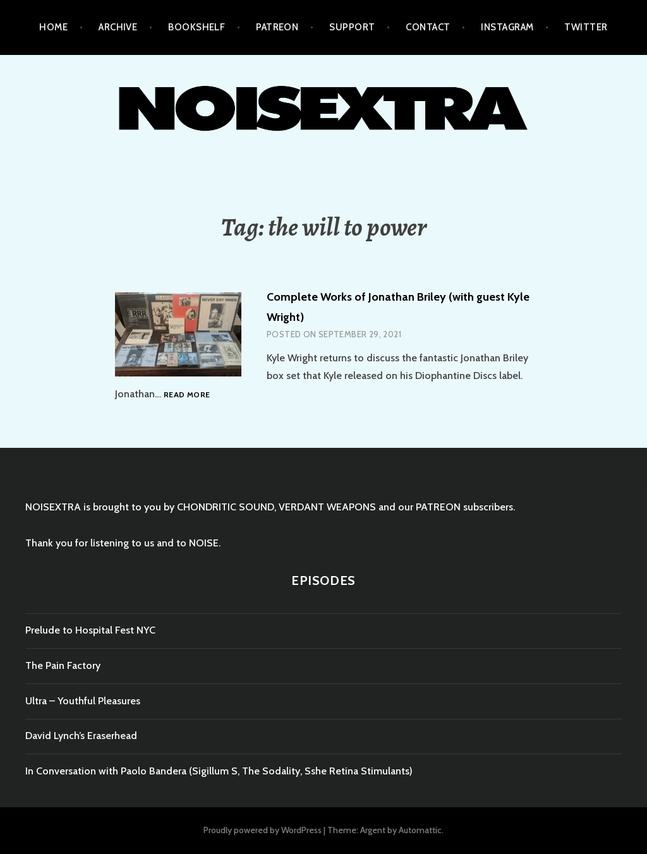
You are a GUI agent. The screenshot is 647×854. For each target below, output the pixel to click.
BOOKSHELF (196, 27)
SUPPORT (352, 27)
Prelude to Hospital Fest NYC (90, 630)
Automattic (420, 830)
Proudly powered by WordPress (262, 830)
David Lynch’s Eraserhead (81, 736)
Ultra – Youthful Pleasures (82, 701)
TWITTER (585, 27)
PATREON (277, 27)
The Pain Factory (62, 665)
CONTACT (428, 27)
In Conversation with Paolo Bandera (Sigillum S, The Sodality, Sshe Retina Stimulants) (219, 771)
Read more (187, 395)
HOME (53, 27)
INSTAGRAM (507, 27)
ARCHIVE (118, 27)
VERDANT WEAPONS (327, 507)
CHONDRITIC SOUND (225, 507)
